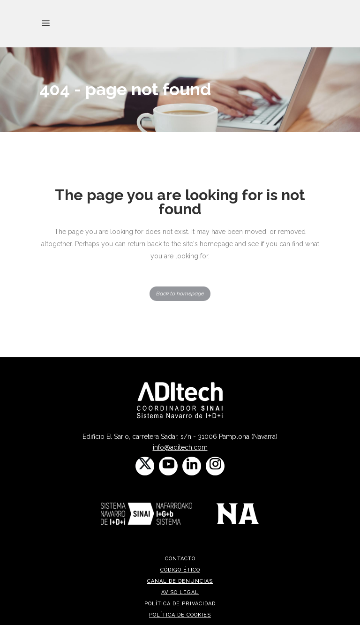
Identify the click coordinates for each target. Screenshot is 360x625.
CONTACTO (180, 559)
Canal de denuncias (180, 581)
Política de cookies (180, 615)
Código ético (180, 570)
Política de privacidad (180, 604)
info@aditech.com (180, 447)
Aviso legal (180, 592)
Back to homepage (180, 293)
